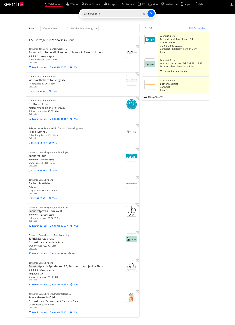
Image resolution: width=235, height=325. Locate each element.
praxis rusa (41, 238)
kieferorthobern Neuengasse (47, 80)
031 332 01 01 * (60, 119)
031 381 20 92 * (39, 198)
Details (163, 52)
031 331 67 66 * (39, 170)
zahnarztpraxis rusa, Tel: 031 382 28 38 (181, 63)
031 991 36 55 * (60, 225)
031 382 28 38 (59, 253)
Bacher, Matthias (40, 183)
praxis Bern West (45, 211)
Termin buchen (39, 67)
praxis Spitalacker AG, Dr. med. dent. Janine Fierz (66, 266)
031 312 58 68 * (39, 91)
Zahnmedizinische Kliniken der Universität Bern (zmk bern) (66, 52)
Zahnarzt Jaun (37, 156)
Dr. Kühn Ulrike (38, 104)
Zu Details (33, 62)
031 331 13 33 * (60, 284)
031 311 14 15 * (39, 143)
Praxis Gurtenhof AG (42, 297)
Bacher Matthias (169, 83)
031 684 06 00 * (60, 67)
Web (76, 67)
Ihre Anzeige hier (197, 27)
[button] (54, 28)
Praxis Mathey (38, 131)
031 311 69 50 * (60, 312)
